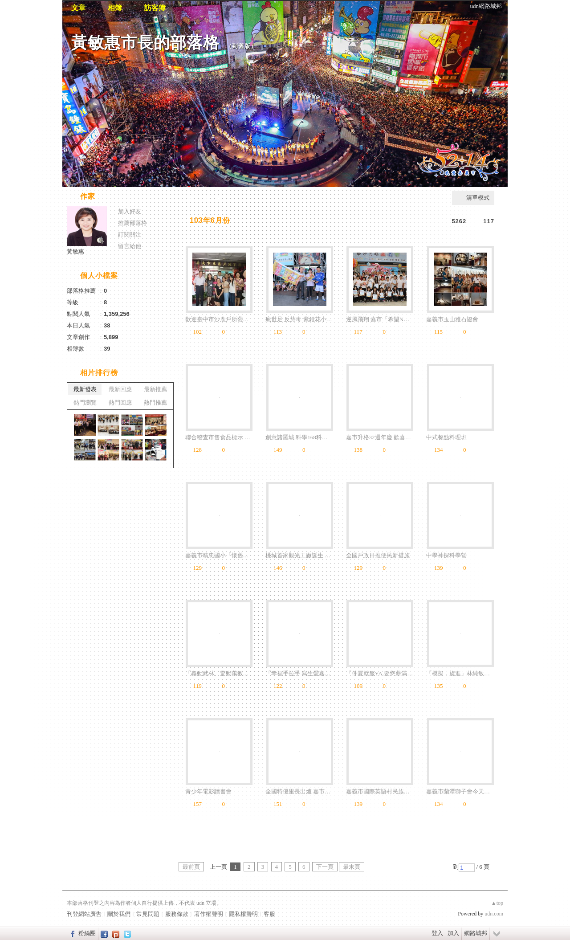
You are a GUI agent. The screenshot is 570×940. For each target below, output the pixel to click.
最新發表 (85, 389)
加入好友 (129, 211)
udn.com (493, 914)
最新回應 (120, 389)
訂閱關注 (129, 234)
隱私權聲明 (243, 914)
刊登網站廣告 (84, 914)
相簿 (115, 8)
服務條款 (176, 914)
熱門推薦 (155, 402)
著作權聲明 (208, 914)
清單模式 (477, 197)
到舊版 (241, 46)
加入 (453, 933)
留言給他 (129, 246)
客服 (269, 914)
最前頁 (191, 866)
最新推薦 (155, 389)
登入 (437, 933)
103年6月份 (210, 220)
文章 (78, 8)
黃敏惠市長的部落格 (145, 42)
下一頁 (325, 866)
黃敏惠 (75, 251)
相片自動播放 (202, 197)
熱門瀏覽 (85, 402)
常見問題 (147, 914)
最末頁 (351, 866)
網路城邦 (475, 933)
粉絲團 (87, 933)
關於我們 (118, 914)
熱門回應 (120, 402)
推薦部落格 (132, 223)
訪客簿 (155, 8)
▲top (497, 903)
